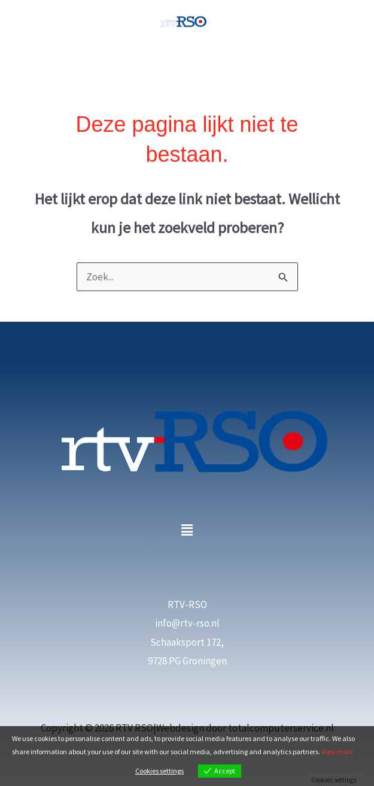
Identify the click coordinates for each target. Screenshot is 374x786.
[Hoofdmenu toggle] (187, 61)
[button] (187, 530)
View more (337, 751)
